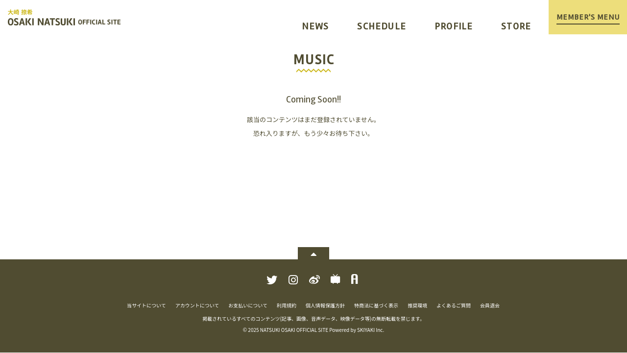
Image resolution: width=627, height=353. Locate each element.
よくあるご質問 (453, 305)
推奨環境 (417, 305)
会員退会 (490, 305)
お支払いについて (247, 305)
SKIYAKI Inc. (370, 329)
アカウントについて (197, 305)
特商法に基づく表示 (376, 305)
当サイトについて (146, 305)
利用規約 (286, 305)
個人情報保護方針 (325, 305)
